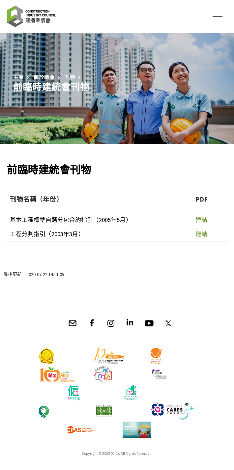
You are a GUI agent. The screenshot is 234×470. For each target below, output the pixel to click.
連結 (201, 220)
